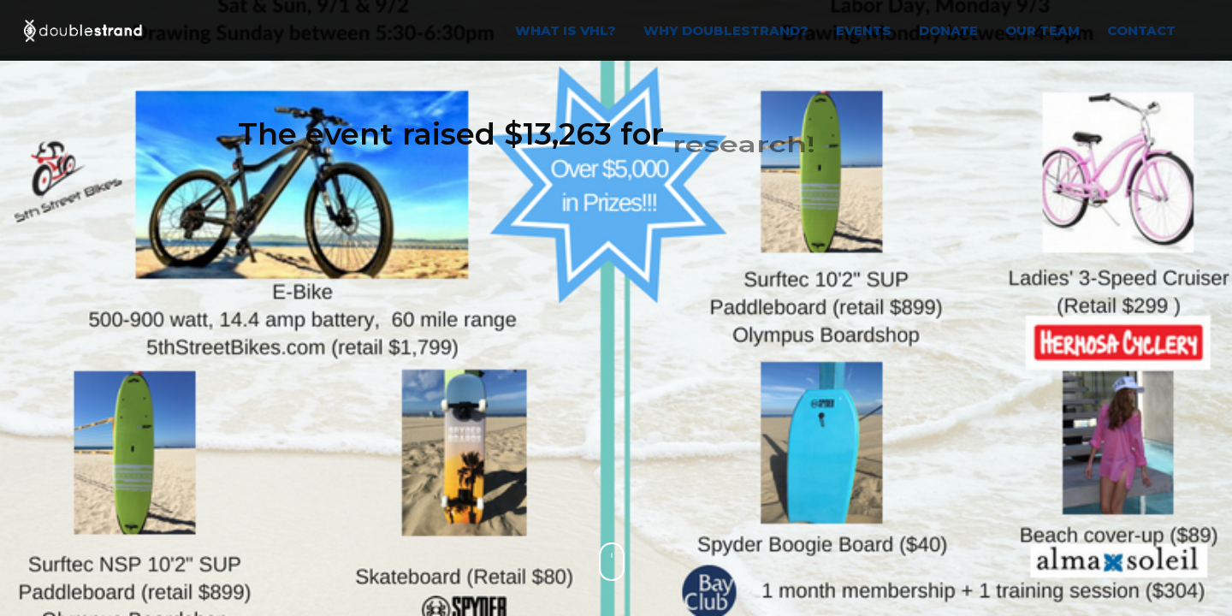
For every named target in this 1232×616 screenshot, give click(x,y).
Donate (948, 30)
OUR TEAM (1042, 30)
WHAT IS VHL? (565, 30)
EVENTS (863, 30)
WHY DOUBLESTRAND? (725, 30)
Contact (1141, 30)
